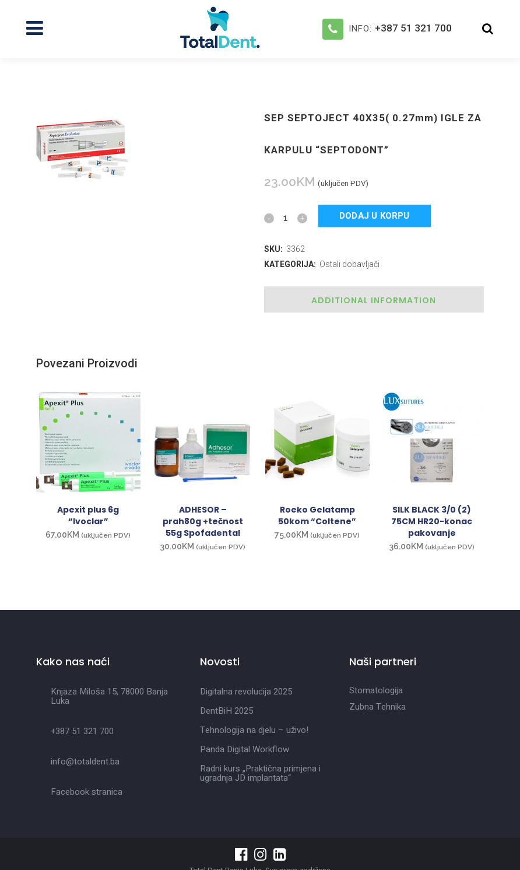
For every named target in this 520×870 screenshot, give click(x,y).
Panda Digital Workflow (244, 749)
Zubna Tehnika (377, 706)
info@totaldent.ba (85, 761)
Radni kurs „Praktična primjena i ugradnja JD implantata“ (260, 773)
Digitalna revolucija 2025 (246, 691)
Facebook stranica (86, 792)
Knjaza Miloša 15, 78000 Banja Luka (109, 696)
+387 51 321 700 (413, 28)
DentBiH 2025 (226, 710)
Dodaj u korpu (374, 215)
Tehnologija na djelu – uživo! (254, 730)
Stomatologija (376, 690)
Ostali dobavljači (349, 264)
